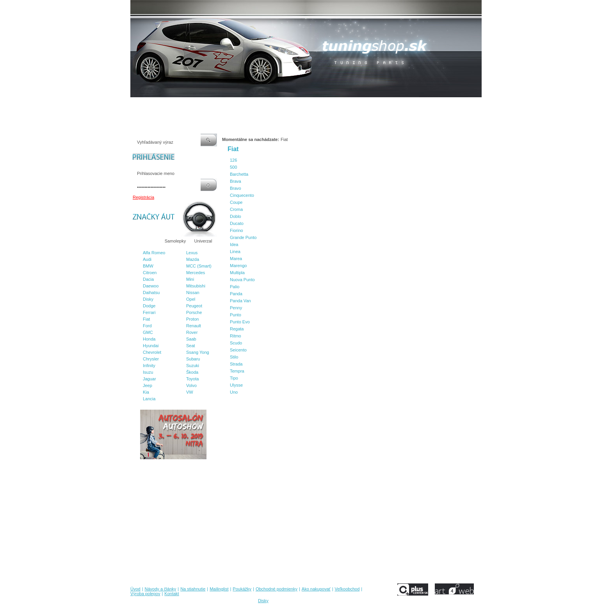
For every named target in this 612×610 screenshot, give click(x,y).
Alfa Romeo (154, 252)
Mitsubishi (195, 286)
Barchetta (239, 174)
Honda (149, 339)
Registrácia (143, 197)
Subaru (193, 359)
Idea (234, 244)
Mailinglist (227, 105)
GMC (148, 332)
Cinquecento (242, 195)
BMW (148, 266)
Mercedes (195, 272)
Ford (147, 325)
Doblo (235, 216)
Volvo (191, 385)
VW (189, 392)
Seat (190, 345)
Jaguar (149, 378)
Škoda (192, 372)
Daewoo (150, 286)
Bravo (235, 188)
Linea (235, 251)
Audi (147, 259)
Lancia (149, 398)
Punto (235, 314)
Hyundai (150, 345)
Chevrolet (152, 352)
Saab (191, 339)
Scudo (236, 343)
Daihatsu (151, 292)
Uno (234, 392)
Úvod (135, 105)
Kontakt (430, 105)
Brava (235, 181)
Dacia (148, 279)
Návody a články (163, 105)
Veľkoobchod (366, 105)
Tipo (234, 378)
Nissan (192, 292)
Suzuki (192, 365)
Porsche (194, 312)
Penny (236, 307)
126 (233, 160)
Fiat (146, 319)
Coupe (236, 202)
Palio (234, 286)
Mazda (192, 259)
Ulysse (236, 385)
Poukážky (253, 105)
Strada (236, 364)
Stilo (234, 357)
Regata (237, 328)
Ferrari (149, 312)
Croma (236, 209)
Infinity (149, 365)
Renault (193, 325)
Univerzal (203, 241)
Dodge (149, 305)
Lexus (191, 252)
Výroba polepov (401, 105)
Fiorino (236, 230)
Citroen (150, 272)
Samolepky (175, 241)
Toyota (192, 378)
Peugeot (194, 305)
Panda (236, 293)
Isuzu (148, 372)
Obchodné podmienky (290, 105)
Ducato (237, 223)
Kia (146, 392)
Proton (192, 319)
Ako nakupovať (332, 105)
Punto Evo (240, 321)
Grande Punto (243, 237)
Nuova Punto (242, 279)
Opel (190, 299)
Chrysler (151, 359)
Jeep (147, 385)
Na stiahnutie (198, 105)
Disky (148, 299)
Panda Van (240, 300)
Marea (236, 258)
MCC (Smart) (199, 266)
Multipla (237, 272)
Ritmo (235, 336)
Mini (190, 279)
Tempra (237, 371)
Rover (191, 332)
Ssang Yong (197, 352)
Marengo (238, 265)
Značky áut (146, 241)
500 (233, 167)
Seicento (238, 350)
